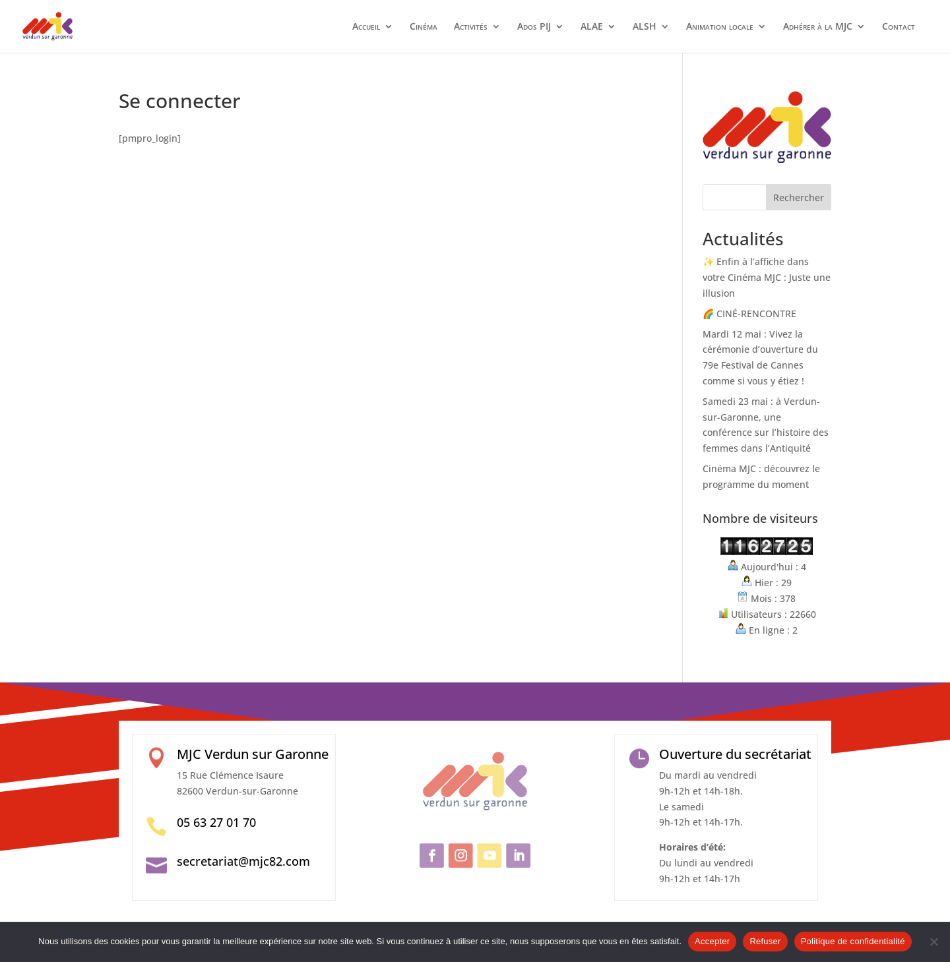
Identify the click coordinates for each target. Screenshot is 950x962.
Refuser (764, 941)
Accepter (712, 941)
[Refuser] (933, 941)
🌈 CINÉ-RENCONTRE (749, 313)
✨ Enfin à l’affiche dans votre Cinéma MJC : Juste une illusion (767, 277)
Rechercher (798, 197)
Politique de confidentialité (853, 941)
